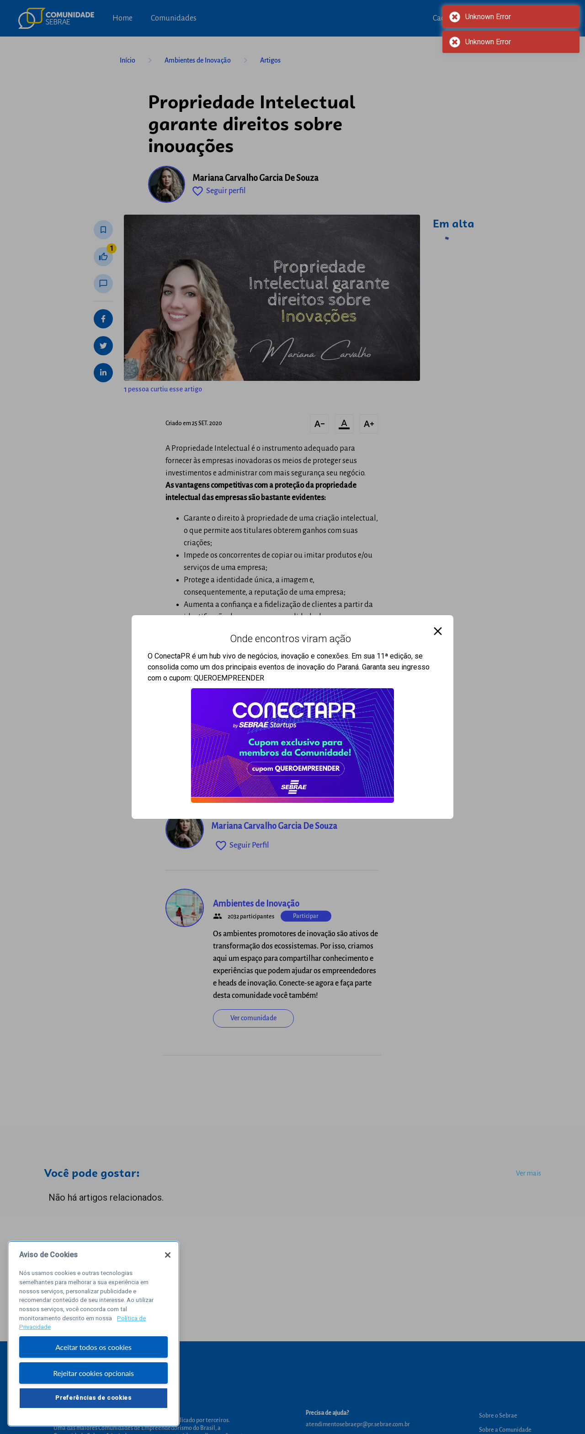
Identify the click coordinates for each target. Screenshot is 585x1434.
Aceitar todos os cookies (93, 1349)
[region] (93, 1336)
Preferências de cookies (93, 1400)
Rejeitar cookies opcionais (93, 1375)
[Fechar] (168, 1258)
